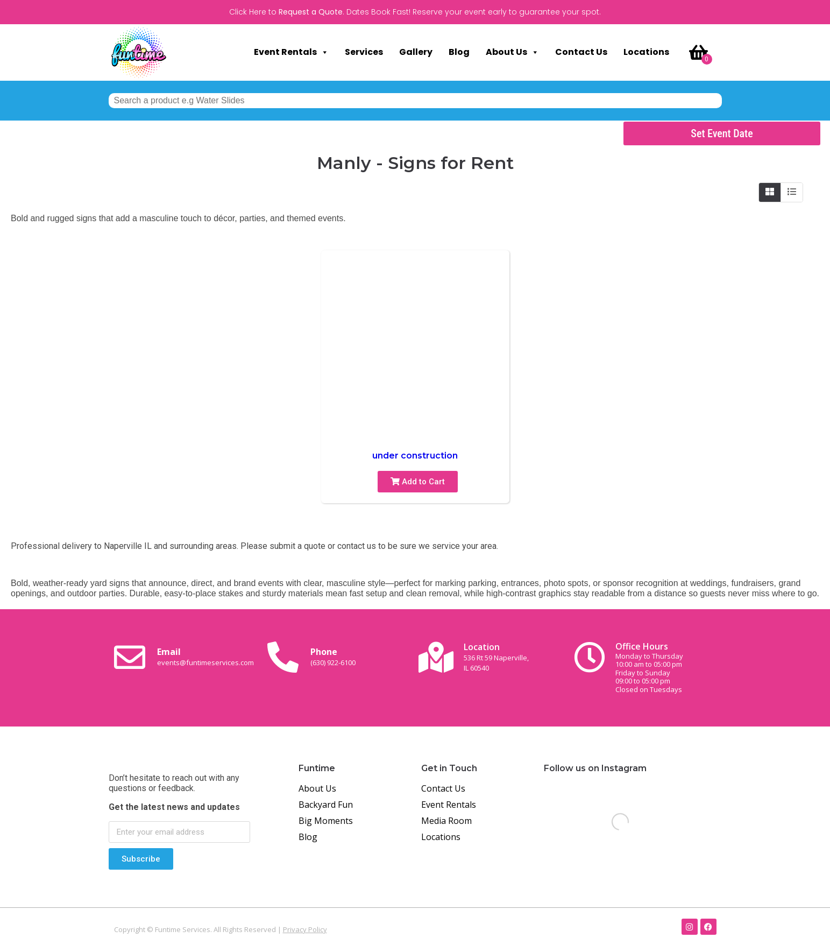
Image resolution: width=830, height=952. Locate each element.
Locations (646, 52)
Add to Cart (418, 481)
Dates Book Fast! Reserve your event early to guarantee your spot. (473, 11)
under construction (415, 455)
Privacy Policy (305, 929)
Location (496, 657)
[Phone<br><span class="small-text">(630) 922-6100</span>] (283, 657)
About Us (512, 52)
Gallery (415, 52)
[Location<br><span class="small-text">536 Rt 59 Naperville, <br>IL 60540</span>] (436, 657)
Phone (333, 656)
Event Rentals (291, 52)
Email (205, 656)
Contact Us (581, 52)
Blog (459, 52)
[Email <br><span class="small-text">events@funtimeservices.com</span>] (129, 657)
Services (364, 52)
